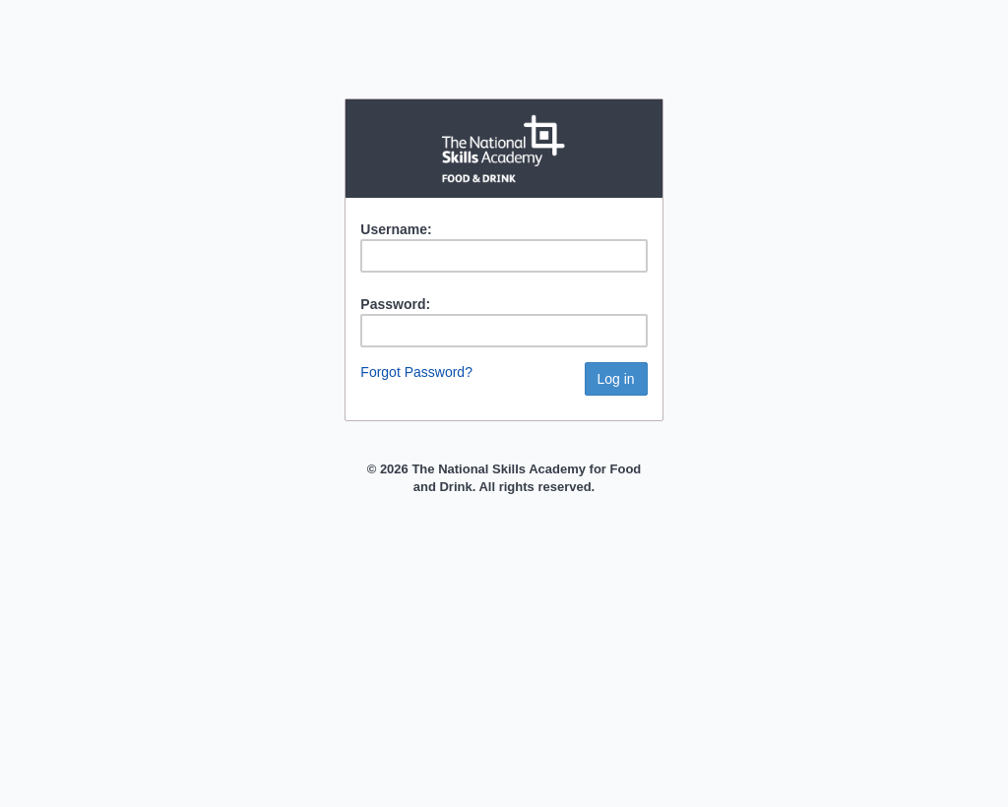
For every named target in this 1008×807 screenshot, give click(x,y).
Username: (395, 229)
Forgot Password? (416, 372)
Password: (395, 304)
